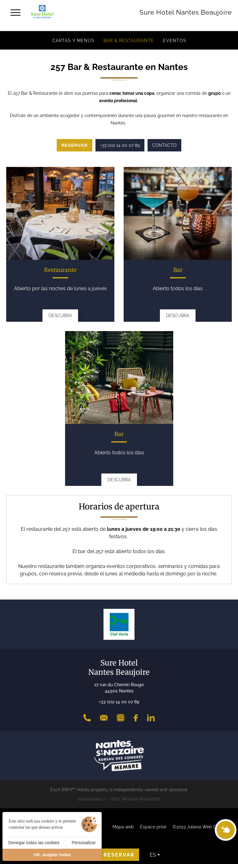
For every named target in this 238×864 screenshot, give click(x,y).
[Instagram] (120, 718)
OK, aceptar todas (52, 854)
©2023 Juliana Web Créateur (202, 826)
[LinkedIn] (151, 718)
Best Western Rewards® (136, 798)
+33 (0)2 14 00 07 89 (119, 701)
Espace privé (153, 826)
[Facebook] (136, 718)
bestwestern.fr (92, 798)
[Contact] (104, 718)
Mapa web (123, 826)
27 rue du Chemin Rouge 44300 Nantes (119, 687)
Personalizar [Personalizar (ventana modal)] (84, 842)
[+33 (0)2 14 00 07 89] (87, 718)
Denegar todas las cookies (34, 842)
